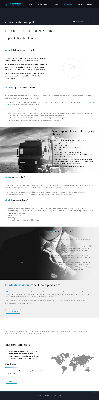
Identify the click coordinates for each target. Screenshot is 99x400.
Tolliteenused (67, 4)
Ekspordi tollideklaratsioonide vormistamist (23, 351)
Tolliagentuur (43, 4)
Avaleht (31, 4)
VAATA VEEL (11, 381)
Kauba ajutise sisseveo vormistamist (20, 354)
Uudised (80, 4)
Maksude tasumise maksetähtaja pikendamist (23, 356)
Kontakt (90, 4)
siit (66, 273)
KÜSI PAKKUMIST (13, 311)
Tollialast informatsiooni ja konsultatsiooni (22, 358)
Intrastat (55, 4)
